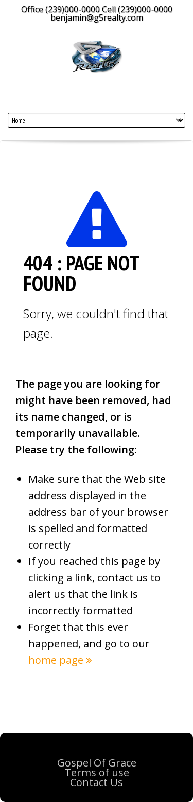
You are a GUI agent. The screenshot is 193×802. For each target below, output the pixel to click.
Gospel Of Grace (96, 763)
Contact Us (96, 782)
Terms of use (96, 772)
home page (60, 660)
